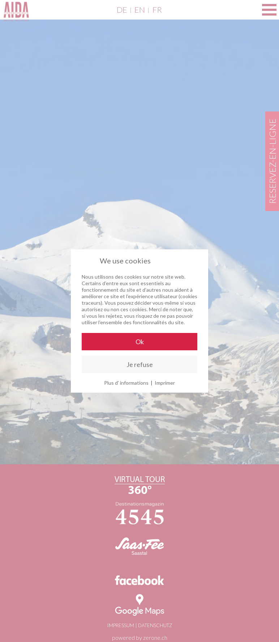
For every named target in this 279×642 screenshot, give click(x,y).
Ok (140, 342)
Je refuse (139, 364)
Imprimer (165, 383)
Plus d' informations (126, 383)
